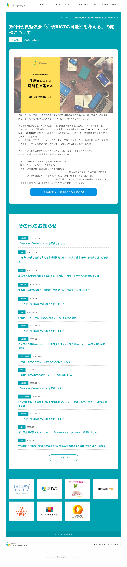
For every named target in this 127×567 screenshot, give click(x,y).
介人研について (67, 6)
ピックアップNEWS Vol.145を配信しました (41, 332)
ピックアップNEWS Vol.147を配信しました (41, 243)
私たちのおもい (43, 6)
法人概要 (103, 6)
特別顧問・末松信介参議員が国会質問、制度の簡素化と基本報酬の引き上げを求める (62, 453)
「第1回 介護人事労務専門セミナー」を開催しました (46, 378)
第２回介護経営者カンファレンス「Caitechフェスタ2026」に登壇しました (58, 439)
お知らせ (55, 6)
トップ (60, 18)
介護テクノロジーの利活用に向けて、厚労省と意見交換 (47, 318)
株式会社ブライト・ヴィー (89, 129)
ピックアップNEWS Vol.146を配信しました (41, 304)
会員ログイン (114, 6)
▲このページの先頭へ (63, 542)
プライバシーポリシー (113, 552)
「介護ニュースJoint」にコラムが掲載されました (44, 364)
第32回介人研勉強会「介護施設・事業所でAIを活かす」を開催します (54, 290)
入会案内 (93, 6)
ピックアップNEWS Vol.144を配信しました (41, 392)
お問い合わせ (98, 552)
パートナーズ (81, 6)
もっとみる (63, 465)
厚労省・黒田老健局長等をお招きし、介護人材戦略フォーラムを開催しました (58, 275)
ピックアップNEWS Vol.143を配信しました (41, 425)
